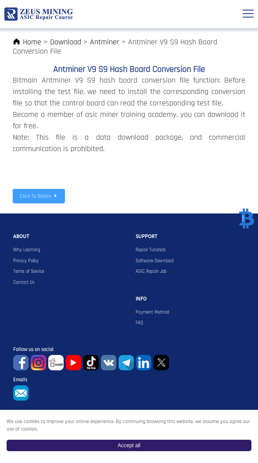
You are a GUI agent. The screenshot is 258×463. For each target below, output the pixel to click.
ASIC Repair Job (151, 271)
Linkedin (143, 362)
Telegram (126, 362)
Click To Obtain (39, 196)
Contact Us (24, 282)
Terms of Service (28, 271)
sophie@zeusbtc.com (21, 393)
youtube (73, 362)
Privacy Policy (26, 261)
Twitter (161, 362)
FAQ (139, 323)
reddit (56, 362)
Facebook (21, 362)
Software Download (155, 261)
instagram (38, 362)
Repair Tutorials (151, 250)
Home (27, 42)
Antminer (104, 42)
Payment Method (152, 312)
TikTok (91, 362)
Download (65, 42)
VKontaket (108, 362)
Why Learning (26, 250)
